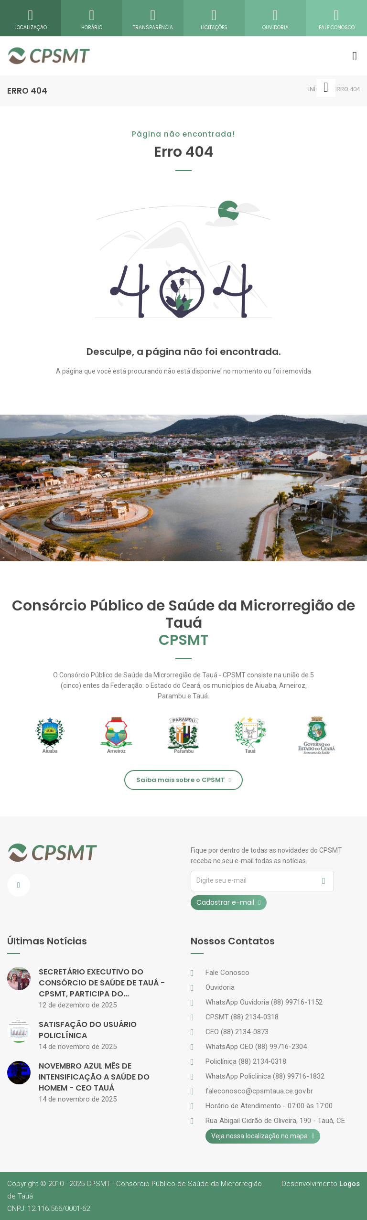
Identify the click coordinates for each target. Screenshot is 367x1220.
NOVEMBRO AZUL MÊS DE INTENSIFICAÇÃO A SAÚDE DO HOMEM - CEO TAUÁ (94, 1076)
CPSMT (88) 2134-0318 (242, 1017)
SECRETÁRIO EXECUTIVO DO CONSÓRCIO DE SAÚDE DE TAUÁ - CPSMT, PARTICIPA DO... (102, 982)
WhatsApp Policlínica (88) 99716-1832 (264, 1076)
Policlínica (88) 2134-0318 (245, 1061)
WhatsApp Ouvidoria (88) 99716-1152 (264, 1002)
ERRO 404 (346, 89)
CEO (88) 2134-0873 (237, 1031)
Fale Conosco (227, 972)
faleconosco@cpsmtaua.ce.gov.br (259, 1091)
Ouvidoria (220, 987)
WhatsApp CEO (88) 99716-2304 (256, 1046)
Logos (349, 1183)
